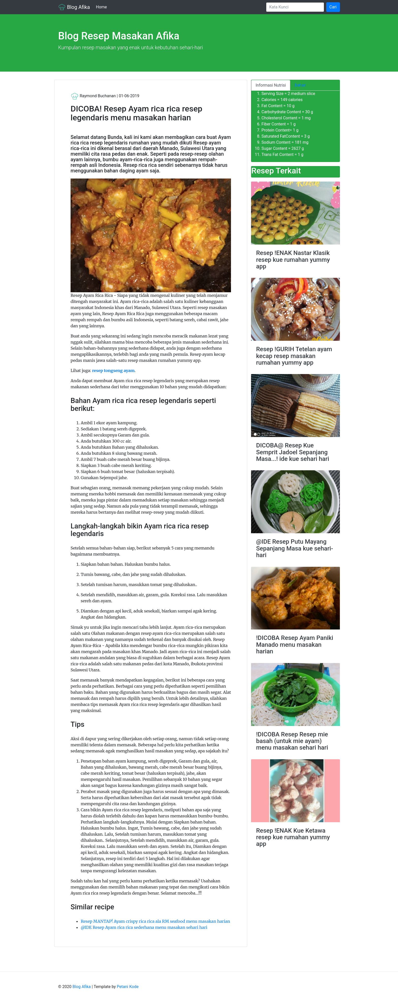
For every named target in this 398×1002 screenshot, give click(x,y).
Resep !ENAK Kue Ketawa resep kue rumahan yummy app (293, 837)
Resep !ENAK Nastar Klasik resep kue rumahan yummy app (293, 259)
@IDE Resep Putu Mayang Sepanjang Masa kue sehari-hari (294, 548)
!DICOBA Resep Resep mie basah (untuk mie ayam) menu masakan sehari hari (292, 741)
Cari (333, 7)
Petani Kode (128, 986)
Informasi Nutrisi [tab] (271, 85)
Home (102, 6)
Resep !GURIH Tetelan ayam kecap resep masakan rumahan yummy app (294, 356)
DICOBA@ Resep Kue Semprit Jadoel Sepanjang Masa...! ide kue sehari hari (292, 452)
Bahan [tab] (300, 85)
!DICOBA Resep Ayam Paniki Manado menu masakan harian (294, 644)
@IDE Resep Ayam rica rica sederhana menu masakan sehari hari (144, 927)
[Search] (295, 7)
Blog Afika (74, 7)
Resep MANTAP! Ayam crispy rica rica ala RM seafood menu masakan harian (155, 921)
